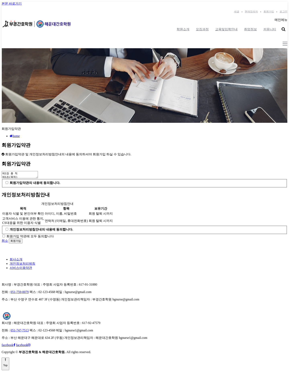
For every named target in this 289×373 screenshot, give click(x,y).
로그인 (283, 11)
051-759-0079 (19, 293)
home (15, 136)
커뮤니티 (269, 29)
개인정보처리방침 (22, 264)
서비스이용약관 (21, 269)
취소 (5, 242)
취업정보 (250, 29)
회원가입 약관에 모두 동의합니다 (30, 237)
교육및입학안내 (226, 29)
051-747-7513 (19, 331)
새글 (236, 11)
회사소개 (16, 260)
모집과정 (202, 29)
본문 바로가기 (12, 3)
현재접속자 (251, 11)
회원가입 (269, 11)
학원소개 (183, 29)
